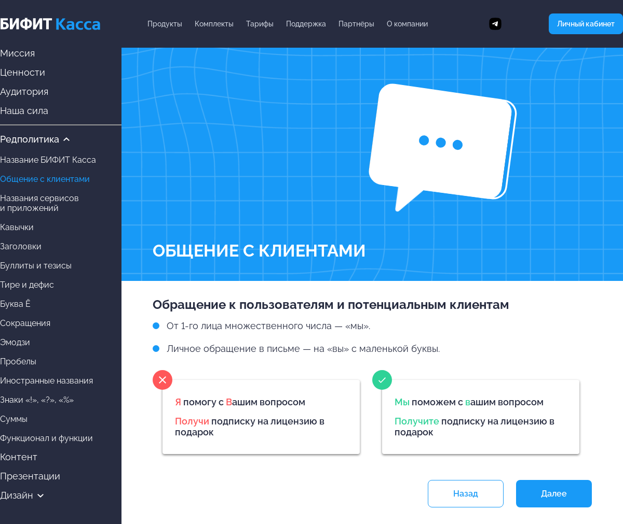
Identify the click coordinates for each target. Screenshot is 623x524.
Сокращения (25, 323)
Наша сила (24, 110)
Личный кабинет (586, 24)
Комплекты (214, 24)
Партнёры (356, 24)
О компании (407, 24)
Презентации (30, 476)
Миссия (17, 53)
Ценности (22, 72)
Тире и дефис (27, 285)
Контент (18, 456)
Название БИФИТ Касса (48, 160)
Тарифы (260, 24)
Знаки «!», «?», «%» (37, 400)
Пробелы (18, 361)
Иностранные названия (46, 381)
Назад (465, 494)
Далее (554, 494)
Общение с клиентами (45, 179)
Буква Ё (15, 304)
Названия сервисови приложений (39, 203)
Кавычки (17, 227)
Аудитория (24, 91)
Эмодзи (15, 342)
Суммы (14, 419)
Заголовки (21, 246)
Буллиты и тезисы (36, 266)
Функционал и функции (46, 438)
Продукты (164, 24)
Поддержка (306, 24)
